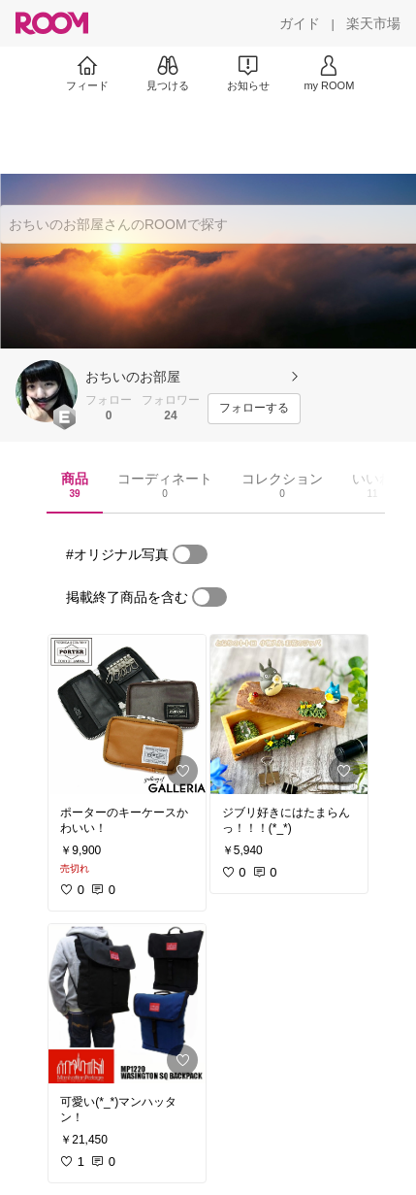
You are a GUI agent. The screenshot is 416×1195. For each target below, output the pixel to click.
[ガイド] (299, 23)
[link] (127, 714)
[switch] (190, 554)
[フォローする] (254, 408)
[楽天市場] (373, 23)
